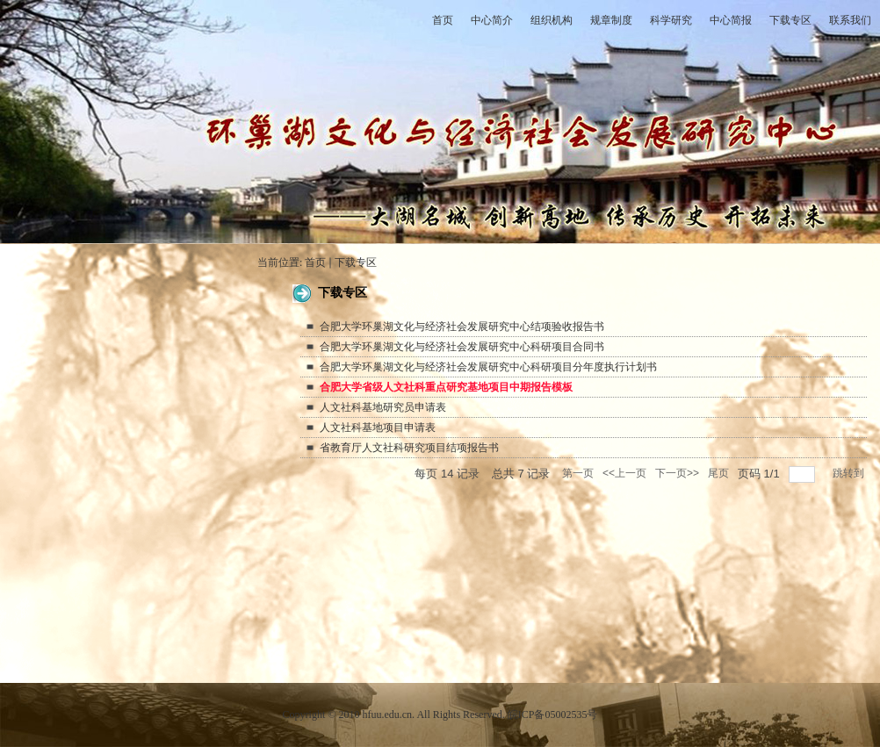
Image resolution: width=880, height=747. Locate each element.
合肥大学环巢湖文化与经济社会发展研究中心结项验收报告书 (462, 326)
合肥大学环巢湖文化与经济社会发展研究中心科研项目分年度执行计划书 (488, 367)
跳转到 (850, 473)
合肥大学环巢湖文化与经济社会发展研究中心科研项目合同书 (462, 347)
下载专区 (356, 262)
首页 (315, 262)
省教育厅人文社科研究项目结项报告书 (409, 448)
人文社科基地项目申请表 (378, 427)
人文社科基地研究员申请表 (383, 407)
